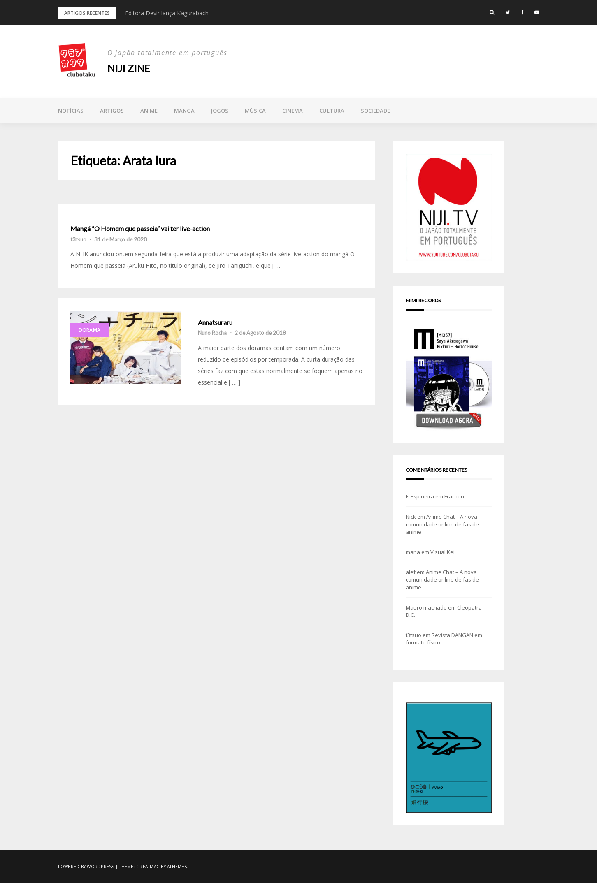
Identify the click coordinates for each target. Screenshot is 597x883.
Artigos (112, 110)
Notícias (71, 110)
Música (255, 110)
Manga (184, 110)
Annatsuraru (215, 322)
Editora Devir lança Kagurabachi (167, 13)
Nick (411, 516)
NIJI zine (128, 68)
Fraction (454, 496)
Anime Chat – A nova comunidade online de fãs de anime (442, 524)
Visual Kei (442, 552)
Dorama (90, 330)
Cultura (331, 110)
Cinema (292, 110)
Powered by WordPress (86, 866)
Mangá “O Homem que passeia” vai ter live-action (140, 228)
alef (411, 572)
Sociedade (375, 110)
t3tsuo (78, 239)
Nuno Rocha (212, 332)
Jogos (219, 110)
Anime (149, 110)
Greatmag (148, 866)
